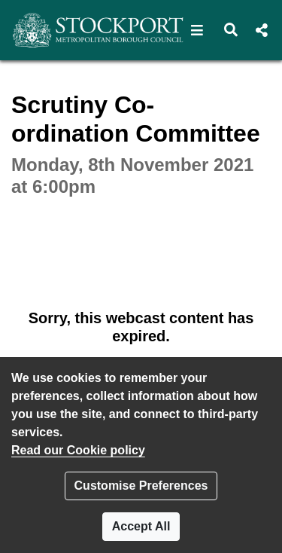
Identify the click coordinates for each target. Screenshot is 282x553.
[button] (197, 30)
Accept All (141, 526)
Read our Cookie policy (78, 450)
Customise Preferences (141, 485)
